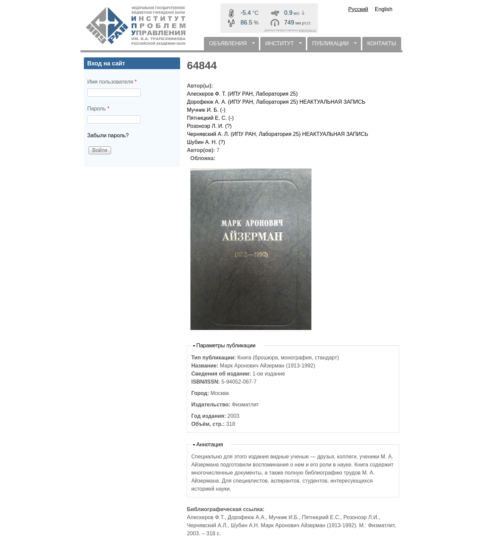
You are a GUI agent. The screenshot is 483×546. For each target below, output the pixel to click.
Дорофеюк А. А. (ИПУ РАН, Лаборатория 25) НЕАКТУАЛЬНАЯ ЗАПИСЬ (276, 102)
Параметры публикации (226, 345)
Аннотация (209, 444)
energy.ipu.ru (307, 30)
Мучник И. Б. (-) (206, 110)
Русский (358, 9)
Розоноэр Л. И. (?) (209, 126)
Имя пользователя (112, 82)
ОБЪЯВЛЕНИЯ (229, 45)
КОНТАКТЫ (381, 43)
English (383, 9)
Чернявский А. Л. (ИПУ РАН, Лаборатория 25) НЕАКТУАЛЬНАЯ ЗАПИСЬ (277, 134)
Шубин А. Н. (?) (206, 142)
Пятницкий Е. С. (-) (210, 118)
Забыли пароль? (108, 135)
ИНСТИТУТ (281, 45)
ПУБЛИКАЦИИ (332, 45)
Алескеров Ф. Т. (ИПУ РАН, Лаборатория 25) (242, 94)
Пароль (98, 108)
